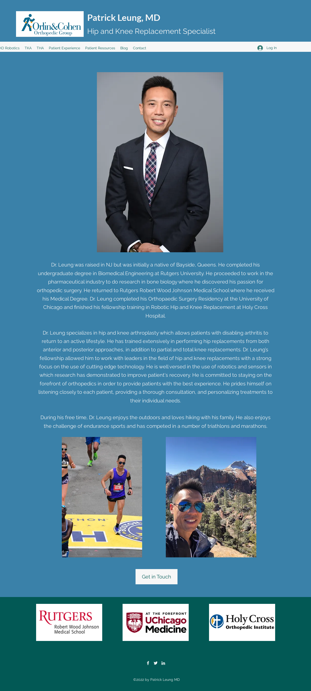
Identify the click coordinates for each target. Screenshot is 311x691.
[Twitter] (155, 663)
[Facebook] (148, 663)
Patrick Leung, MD (123, 17)
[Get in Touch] (156, 576)
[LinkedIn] (163, 663)
